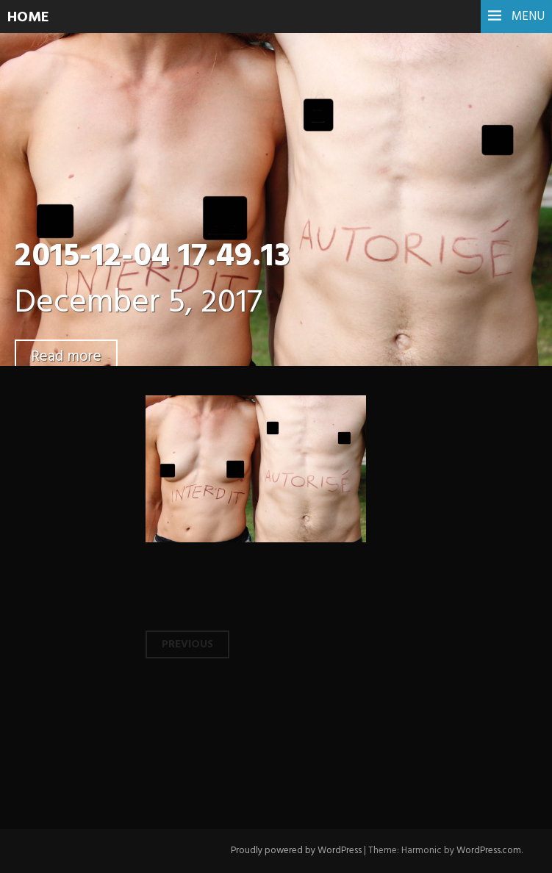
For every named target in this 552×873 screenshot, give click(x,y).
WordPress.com (488, 850)
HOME (28, 17)
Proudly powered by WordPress (296, 850)
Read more (66, 357)
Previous (187, 644)
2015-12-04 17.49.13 (152, 257)
